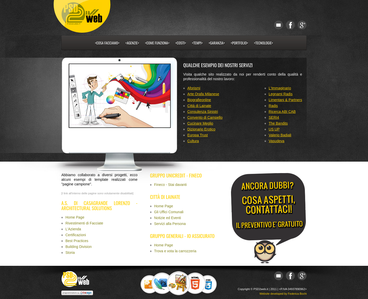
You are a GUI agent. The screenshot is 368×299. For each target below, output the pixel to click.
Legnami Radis (280, 94)
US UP (274, 129)
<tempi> (197, 42)
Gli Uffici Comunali (168, 212)
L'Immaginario (280, 88)
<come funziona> (157, 42)
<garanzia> (217, 42)
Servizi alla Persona (170, 224)
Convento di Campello (205, 117)
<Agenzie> (132, 42)
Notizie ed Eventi (167, 218)
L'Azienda (73, 229)
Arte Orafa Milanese (203, 94)
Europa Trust (197, 135)
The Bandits (278, 123)
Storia (70, 252)
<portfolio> (239, 42)
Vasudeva (276, 141)
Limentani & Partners (285, 100)
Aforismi (193, 88)
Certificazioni (75, 235)
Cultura (193, 141)
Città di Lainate (199, 106)
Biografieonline (199, 100)
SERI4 (274, 117)
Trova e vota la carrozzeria (175, 251)
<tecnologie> (263, 42)
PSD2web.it (261, 289)
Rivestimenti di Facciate (84, 223)
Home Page (74, 217)
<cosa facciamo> (107, 42)
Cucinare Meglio (200, 123)
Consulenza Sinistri (202, 112)
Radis (273, 106)
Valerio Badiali (280, 135)
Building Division (78, 247)
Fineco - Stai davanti (170, 185)
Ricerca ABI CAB (282, 112)
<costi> (181, 42)
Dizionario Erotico (201, 129)
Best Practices (76, 241)
